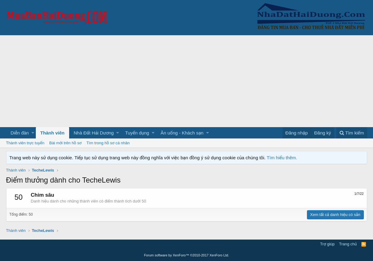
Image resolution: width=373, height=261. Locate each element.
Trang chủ (348, 244)
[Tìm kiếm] (351, 132)
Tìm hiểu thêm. (282, 157)
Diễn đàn (20, 132)
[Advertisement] (186, 81)
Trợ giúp (327, 244)
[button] (33, 132)
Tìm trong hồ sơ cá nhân (107, 143)
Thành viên (52, 132)
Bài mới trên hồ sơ (65, 143)
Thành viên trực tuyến (25, 143)
